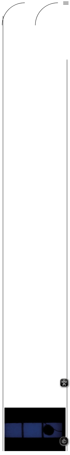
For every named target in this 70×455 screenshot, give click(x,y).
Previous (21, 424)
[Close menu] (66, 3)
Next (48, 424)
